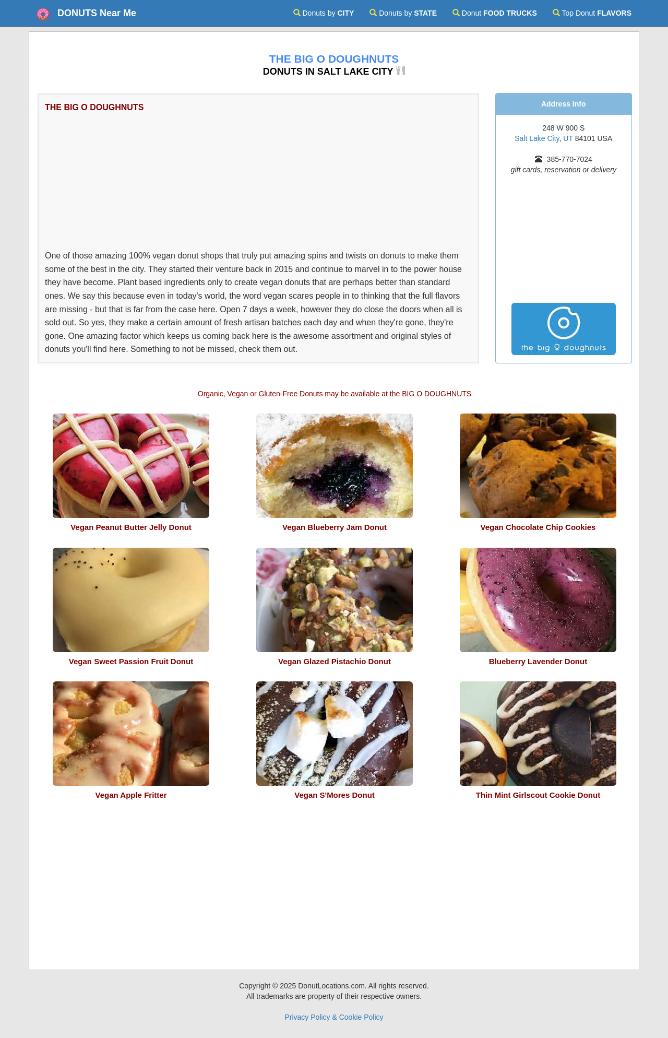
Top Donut (592, 13)
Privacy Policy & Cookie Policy (333, 1017)
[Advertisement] (240, 179)
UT (567, 138)
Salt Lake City (537, 138)
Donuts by (323, 13)
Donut (494, 13)
